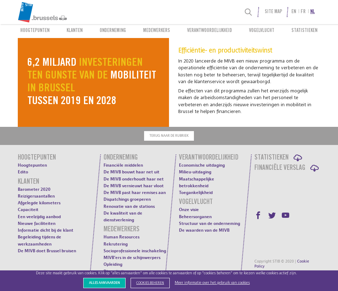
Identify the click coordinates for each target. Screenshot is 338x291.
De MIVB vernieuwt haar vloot (134, 185)
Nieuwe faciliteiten (37, 223)
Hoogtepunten (34, 30)
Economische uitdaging (202, 165)
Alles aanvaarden (104, 283)
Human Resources (121, 237)
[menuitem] (57, 12)
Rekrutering (116, 244)
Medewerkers (156, 30)
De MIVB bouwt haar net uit (131, 171)
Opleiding (113, 264)
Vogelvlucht (261, 30)
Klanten (75, 30)
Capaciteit (28, 209)
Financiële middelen (123, 165)
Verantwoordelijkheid (209, 30)
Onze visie (189, 209)
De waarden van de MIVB (204, 230)
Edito (23, 171)
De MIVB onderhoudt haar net (134, 179)
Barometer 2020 (34, 189)
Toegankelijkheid (196, 192)
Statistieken (304, 30)
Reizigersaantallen (36, 196)
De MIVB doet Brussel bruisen (47, 250)
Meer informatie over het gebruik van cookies (212, 283)
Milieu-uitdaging (195, 171)
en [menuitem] (293, 12)
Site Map (273, 12)
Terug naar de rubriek (169, 136)
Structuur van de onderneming (209, 223)
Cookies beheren (150, 283)
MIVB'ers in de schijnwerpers (132, 257)
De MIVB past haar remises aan (135, 192)
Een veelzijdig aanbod (39, 216)
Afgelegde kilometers (39, 202)
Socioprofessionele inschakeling (135, 250)
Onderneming (113, 30)
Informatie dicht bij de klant (45, 230)
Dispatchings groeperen (127, 199)
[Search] (248, 12)
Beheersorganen (195, 216)
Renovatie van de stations (129, 206)
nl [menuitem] (312, 12)
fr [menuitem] (303, 12)
